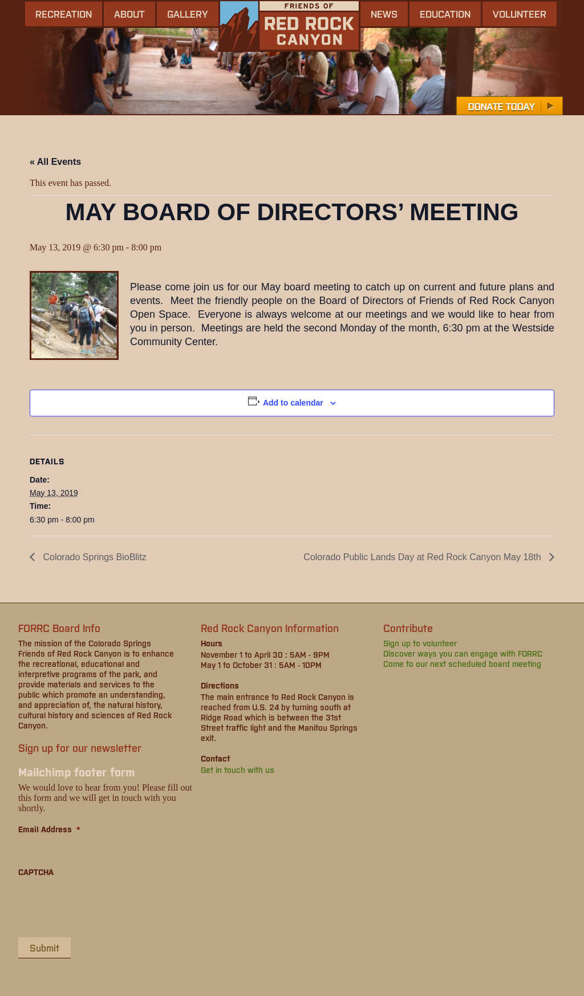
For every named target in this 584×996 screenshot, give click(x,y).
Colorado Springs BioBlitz (93, 557)
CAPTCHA (36, 872)
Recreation (63, 13)
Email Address (49, 829)
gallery (187, 13)
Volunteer (519, 13)
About (129, 13)
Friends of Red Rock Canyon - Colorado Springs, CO (289, 26)
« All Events (55, 162)
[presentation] (105, 906)
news (384, 13)
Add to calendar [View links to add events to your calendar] (293, 402)
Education (445, 13)
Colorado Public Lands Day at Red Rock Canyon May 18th (423, 557)
